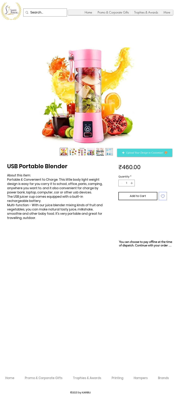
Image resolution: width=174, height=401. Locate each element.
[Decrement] (121, 183)
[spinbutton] (126, 183)
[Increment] (132, 183)
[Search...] (44, 12)
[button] (144, 153)
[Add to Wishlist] (163, 196)
